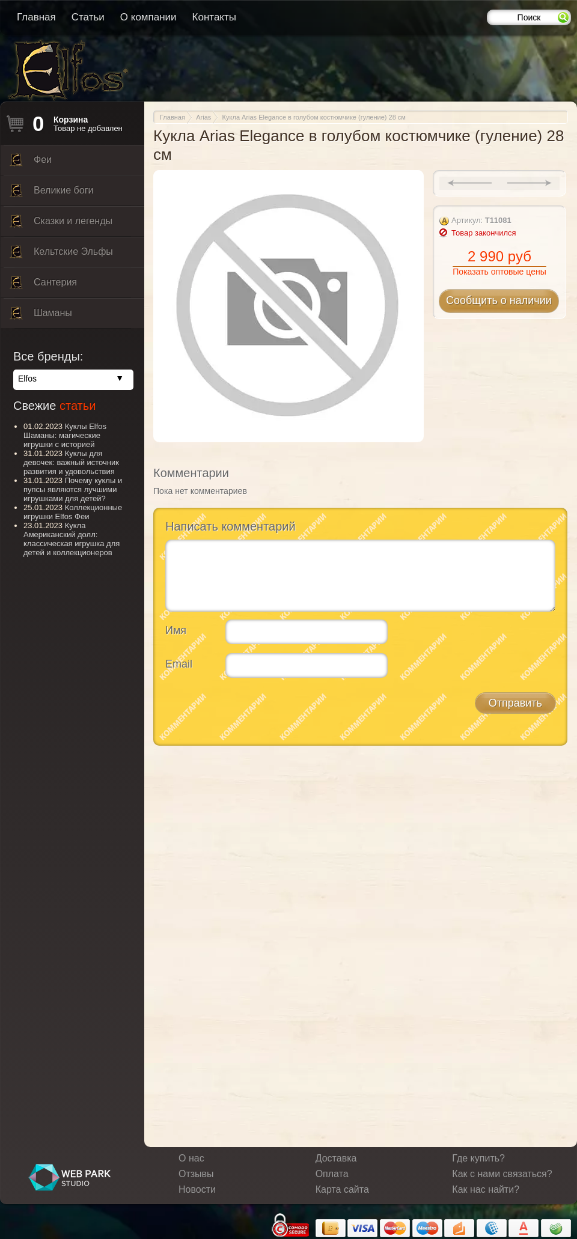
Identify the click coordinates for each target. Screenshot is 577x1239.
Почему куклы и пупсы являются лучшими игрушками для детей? (72, 489)
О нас (191, 1158)
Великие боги (51, 193)
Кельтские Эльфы (61, 254)
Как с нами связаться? (502, 1174)
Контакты (214, 17)
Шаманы (41, 316)
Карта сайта (342, 1189)
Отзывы (196, 1174)
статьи (78, 405)
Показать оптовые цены (499, 271)
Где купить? (478, 1158)
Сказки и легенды (61, 224)
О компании (148, 17)
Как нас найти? (485, 1189)
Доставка (336, 1158)
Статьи (88, 17)
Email (178, 664)
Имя (175, 630)
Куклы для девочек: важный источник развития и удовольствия (71, 462)
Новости (197, 1189)
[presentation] (256, 710)
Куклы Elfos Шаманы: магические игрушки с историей (64, 435)
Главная (36, 17)
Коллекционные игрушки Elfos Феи (72, 512)
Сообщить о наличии (499, 300)
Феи (31, 162)
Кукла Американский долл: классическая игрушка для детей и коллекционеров (71, 539)
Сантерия (43, 285)
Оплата (332, 1174)
